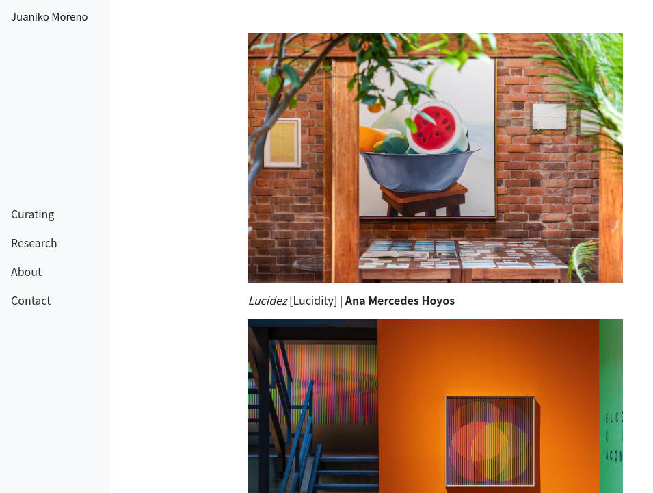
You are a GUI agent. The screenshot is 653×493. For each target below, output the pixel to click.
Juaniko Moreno (49, 16)
